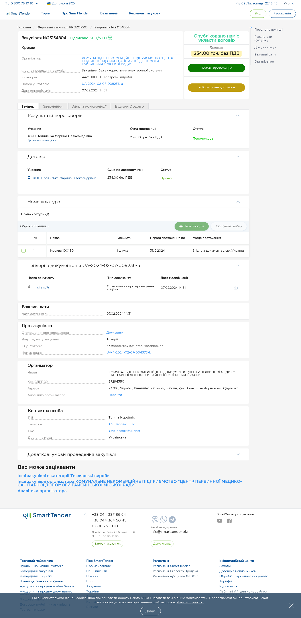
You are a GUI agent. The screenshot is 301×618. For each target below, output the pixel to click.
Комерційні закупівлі (36, 571)
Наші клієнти (96, 571)
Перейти (115, 395)
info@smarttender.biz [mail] (169, 531)
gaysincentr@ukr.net (124, 431)
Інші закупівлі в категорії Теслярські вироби (64, 476)
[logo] (47, 515)
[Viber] (155, 521)
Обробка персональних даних (243, 576)
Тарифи (225, 581)
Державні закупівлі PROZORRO (63, 27)
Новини (92, 576)
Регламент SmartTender (171, 566)
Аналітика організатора (42, 491)
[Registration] (282, 14)
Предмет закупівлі (268, 29)
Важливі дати (265, 54)
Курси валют (229, 586)
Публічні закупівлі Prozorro (41, 566)
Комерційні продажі (36, 576)
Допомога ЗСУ (61, 3)
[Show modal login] (257, 14)
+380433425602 (121, 424)
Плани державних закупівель (43, 581)
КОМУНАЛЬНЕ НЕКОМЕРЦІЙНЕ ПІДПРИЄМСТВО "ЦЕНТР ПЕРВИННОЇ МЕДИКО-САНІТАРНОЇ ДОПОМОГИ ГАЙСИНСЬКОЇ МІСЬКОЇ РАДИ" (127, 61)
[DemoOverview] (162, 544)
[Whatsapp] (163, 521)
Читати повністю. (190, 602)
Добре (151, 611)
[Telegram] (172, 521)
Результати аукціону (263, 39)
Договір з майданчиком (237, 571)
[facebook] (229, 522)
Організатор (264, 61)
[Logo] (18, 14)
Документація (265, 47)
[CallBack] (108, 544)
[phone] (109, 514)
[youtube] (219, 522)
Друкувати (114, 332)
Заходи (225, 566)
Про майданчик (98, 566)
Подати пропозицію (216, 68)
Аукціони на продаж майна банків (47, 586)
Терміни (92, 591)
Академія (93, 586)
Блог (90, 581)
